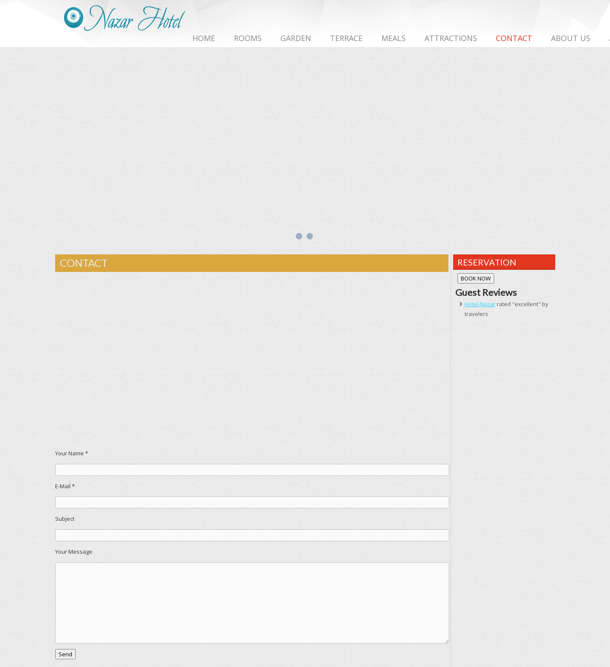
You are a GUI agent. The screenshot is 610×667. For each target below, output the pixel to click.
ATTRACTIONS (450, 38)
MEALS (393, 38)
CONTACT (514, 38)
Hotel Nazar (480, 304)
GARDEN (295, 38)
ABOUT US (570, 38)
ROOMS (248, 38)
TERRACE (346, 38)
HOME (203, 38)
